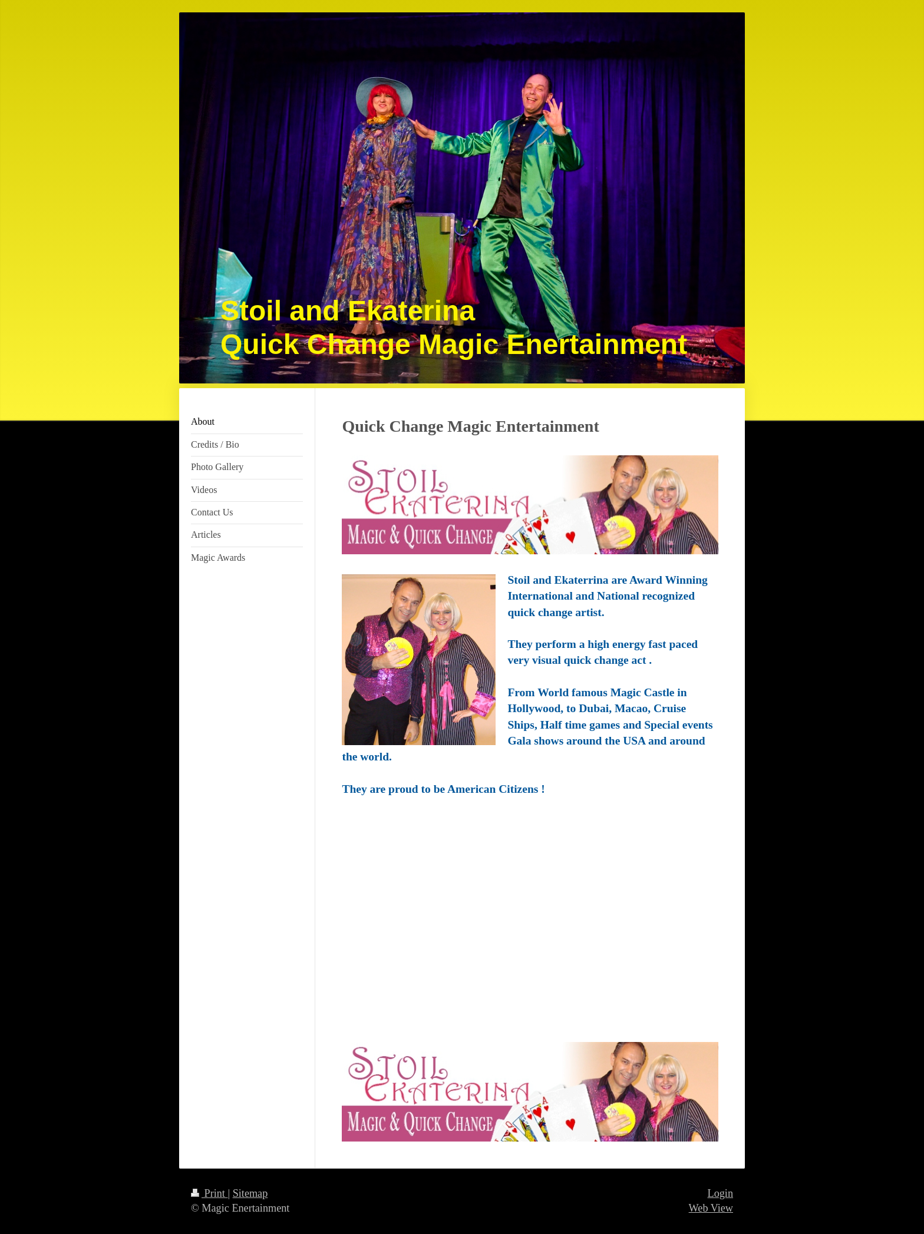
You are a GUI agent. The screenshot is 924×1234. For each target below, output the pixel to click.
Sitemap (250, 1193)
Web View (711, 1208)
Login (720, 1193)
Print (209, 1193)
